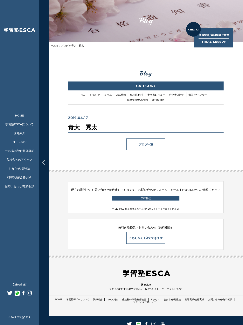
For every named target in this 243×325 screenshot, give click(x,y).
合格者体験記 (176, 95)
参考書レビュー (156, 95)
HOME (19, 115)
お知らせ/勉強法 (19, 168)
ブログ (64, 45)
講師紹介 (19, 133)
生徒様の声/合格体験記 (19, 150)
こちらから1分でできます (146, 238)
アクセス (155, 299)
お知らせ (95, 95)
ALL (83, 95)
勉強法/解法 (136, 95)
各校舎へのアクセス (19, 159)
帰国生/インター (197, 95)
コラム (108, 95)
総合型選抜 (158, 100)
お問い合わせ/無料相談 (19, 186)
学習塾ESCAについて (19, 124)
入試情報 (121, 95)
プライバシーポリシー (144, 301)
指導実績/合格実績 (19, 177)
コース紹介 (19, 142)
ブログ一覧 (146, 144)
